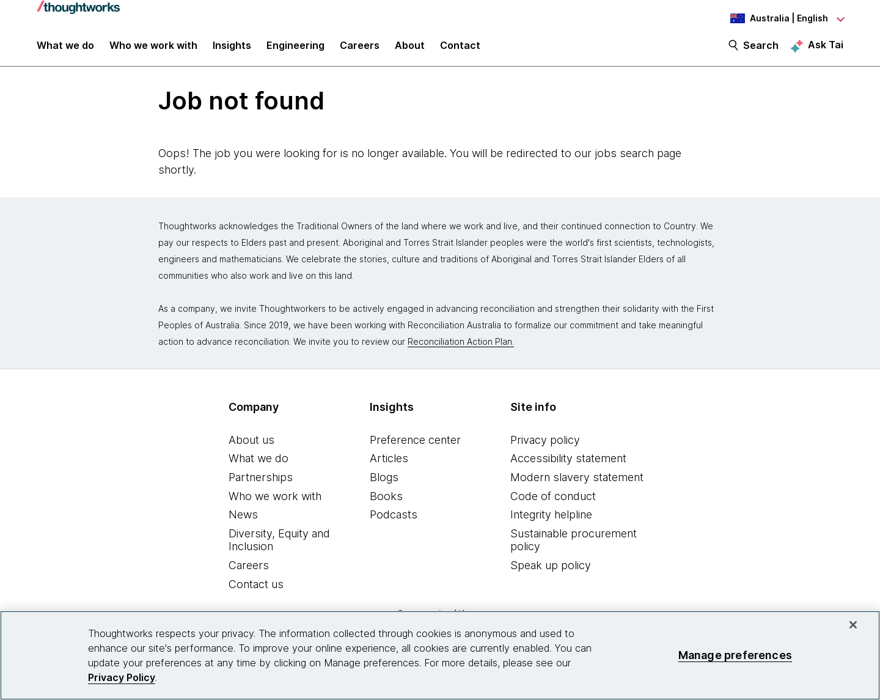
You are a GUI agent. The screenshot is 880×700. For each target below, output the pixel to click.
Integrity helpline (551, 521)
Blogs (384, 483)
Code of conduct (553, 502)
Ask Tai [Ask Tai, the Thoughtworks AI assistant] (825, 49)
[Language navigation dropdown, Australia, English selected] (776, 18)
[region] (440, 655)
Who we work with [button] (153, 50)
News (243, 521)
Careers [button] (360, 50)
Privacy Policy (121, 677)
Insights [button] (232, 50)
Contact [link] (460, 50)
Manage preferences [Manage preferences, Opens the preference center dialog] (735, 655)
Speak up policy (550, 572)
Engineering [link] (295, 50)
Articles (389, 465)
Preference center (415, 446)
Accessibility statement (568, 465)
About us (251, 446)
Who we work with (275, 502)
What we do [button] (65, 50)
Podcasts (393, 521)
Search (761, 50)
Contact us (256, 590)
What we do (258, 465)
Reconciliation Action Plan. (461, 348)
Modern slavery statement (577, 483)
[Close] (853, 624)
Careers (249, 572)
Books (386, 502)
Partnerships (261, 483)
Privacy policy (545, 446)
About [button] (410, 50)
